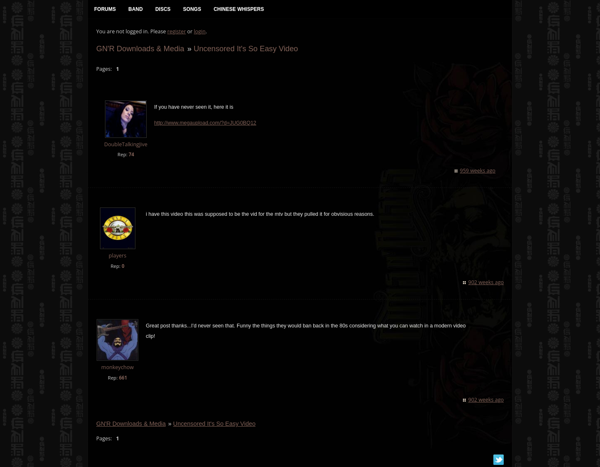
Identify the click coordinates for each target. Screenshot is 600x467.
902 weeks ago (486, 282)
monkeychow (117, 367)
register (177, 31)
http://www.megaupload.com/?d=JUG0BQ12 (205, 123)
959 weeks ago (477, 170)
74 (131, 154)
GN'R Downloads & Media (140, 48)
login (199, 31)
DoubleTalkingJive (126, 144)
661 (123, 378)
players (117, 255)
